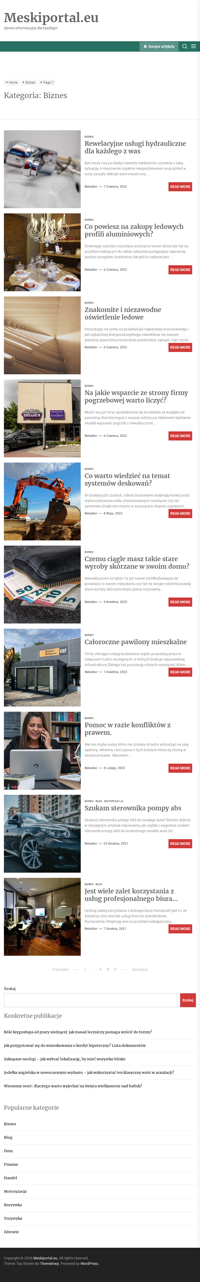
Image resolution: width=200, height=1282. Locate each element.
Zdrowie (11, 1232)
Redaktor (91, 186)
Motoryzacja (15, 1191)
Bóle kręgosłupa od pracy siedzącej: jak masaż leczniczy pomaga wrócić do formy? (78, 1032)
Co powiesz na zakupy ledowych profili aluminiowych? (134, 230)
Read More (180, 187)
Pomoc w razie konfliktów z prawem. (128, 729)
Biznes (10, 1124)
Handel (10, 1178)
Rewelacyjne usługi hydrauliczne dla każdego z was (135, 147)
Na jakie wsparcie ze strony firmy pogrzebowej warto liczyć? (136, 396)
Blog (8, 1137)
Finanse (11, 1164)
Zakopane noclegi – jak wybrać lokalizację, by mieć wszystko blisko (65, 1059)
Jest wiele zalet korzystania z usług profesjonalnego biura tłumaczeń (129, 898)
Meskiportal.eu (51, 17)
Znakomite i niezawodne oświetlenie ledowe (123, 313)
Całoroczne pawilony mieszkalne (136, 642)
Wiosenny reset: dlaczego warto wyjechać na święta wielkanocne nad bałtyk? (73, 1086)
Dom (8, 1151)
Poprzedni (60, 969)
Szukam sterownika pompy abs (133, 808)
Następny (140, 969)
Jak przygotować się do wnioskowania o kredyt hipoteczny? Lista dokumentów (75, 1045)
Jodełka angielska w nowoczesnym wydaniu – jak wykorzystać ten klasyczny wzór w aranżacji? (89, 1072)
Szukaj (10, 988)
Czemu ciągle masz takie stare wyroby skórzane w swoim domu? (137, 563)
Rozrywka (13, 1205)
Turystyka (13, 1218)
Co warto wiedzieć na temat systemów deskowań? (127, 479)
